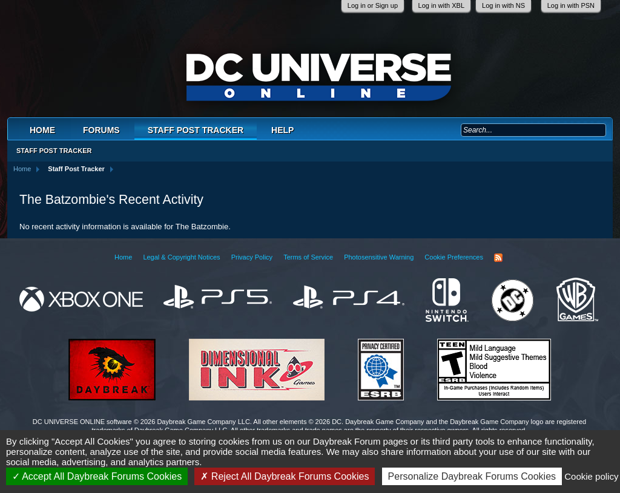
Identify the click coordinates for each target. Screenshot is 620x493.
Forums (101, 130)
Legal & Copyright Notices (181, 257)
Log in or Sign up (373, 5)
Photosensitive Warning (379, 257)
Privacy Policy (251, 257)
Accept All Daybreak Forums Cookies (97, 476)
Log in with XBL (441, 5)
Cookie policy (591, 476)
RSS (498, 257)
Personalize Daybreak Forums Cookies (472, 476)
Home (42, 130)
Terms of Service (308, 257)
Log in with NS (503, 5)
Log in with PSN (571, 5)
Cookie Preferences (453, 257)
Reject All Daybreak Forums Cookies (284, 476)
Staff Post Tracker (195, 130)
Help (282, 130)
